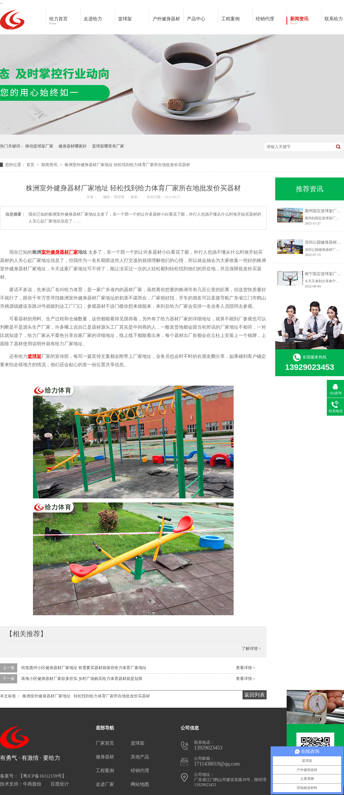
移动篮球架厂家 (39, 146)
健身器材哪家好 (72, 146)
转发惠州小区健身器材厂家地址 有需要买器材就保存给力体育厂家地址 (84, 668)
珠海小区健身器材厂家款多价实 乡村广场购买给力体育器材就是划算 (82, 678)
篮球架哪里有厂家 (108, 146)
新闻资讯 (305, 20)
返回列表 (254, 695)
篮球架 (125, 18)
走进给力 (93, 18)
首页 (31, 165)
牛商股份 (32, 784)
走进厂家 (105, 784)
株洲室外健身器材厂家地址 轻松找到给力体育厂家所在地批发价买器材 (127, 165)
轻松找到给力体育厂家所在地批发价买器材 (112, 696)
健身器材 (105, 756)
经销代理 (271, 20)
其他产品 (140, 756)
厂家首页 (105, 743)
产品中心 (202, 20)
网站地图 (140, 784)
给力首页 (64, 20)
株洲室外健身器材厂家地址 (46, 696)
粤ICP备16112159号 (42, 776)
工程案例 (236, 20)
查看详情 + (245, 668)
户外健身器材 (168, 20)
